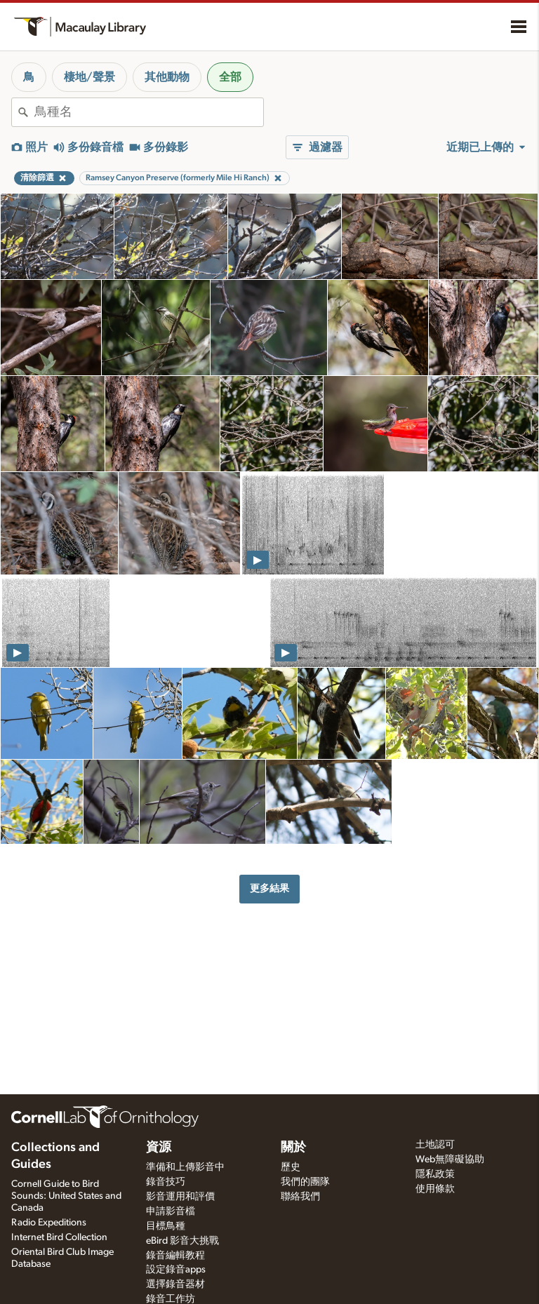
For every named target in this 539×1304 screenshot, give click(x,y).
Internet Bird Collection (59, 1237)
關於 (293, 1147)
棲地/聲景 (89, 77)
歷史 (290, 1167)
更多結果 (269, 888)
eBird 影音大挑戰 (182, 1241)
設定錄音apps (176, 1270)
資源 (158, 1147)
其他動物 (167, 77)
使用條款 (435, 1189)
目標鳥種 (165, 1226)
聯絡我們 (300, 1197)
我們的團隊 (305, 1182)
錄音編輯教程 (175, 1256)
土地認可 (435, 1145)
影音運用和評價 (180, 1197)
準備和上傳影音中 (185, 1167)
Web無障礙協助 (449, 1159)
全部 (230, 77)
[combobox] (148, 112)
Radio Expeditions (48, 1223)
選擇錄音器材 (175, 1284)
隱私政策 (435, 1174)
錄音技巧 (165, 1182)
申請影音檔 (170, 1211)
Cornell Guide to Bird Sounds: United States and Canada (66, 1196)
